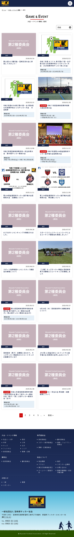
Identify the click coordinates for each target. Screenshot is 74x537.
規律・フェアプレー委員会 (63, 443)
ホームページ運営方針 (45, 471)
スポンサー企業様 (63, 464)
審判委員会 (60, 439)
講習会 (4, 457)
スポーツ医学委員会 (45, 442)
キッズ (5, 445)
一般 (4, 482)
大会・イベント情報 (15, 10)
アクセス (41, 464)
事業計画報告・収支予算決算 (63, 471)
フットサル (6, 448)
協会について (42, 457)
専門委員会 (41, 435)
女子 (22, 445)
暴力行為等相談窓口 (45, 467)
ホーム (4, 10)
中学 (4, 442)
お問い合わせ (61, 467)
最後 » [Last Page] (51, 415)
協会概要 (41, 461)
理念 (58, 461)
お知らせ (5, 478)
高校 (22, 439)
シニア (23, 448)
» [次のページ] (44, 415)
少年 (22, 442)
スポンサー (6, 485)
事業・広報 (25, 451)
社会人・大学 (7, 439)
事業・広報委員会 (44, 447)
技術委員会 (6, 451)
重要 (22, 482)
